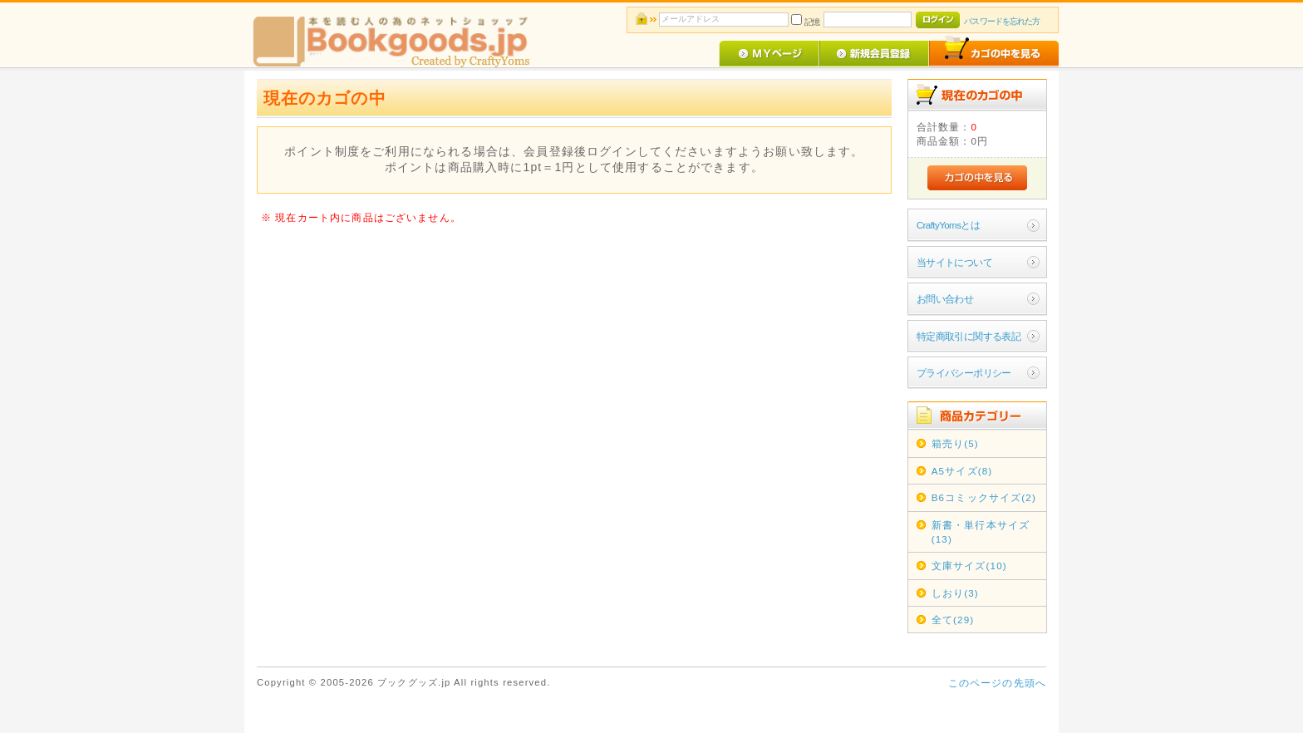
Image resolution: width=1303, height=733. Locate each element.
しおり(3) (955, 593)
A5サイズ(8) (962, 470)
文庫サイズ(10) (969, 565)
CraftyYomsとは (949, 224)
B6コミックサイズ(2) (984, 497)
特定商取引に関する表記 (969, 336)
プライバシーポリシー (964, 372)
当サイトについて (954, 262)
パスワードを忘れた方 (1002, 21)
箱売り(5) (955, 443)
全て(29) (953, 619)
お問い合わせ (945, 298)
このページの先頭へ (997, 682)
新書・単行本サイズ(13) (981, 531)
